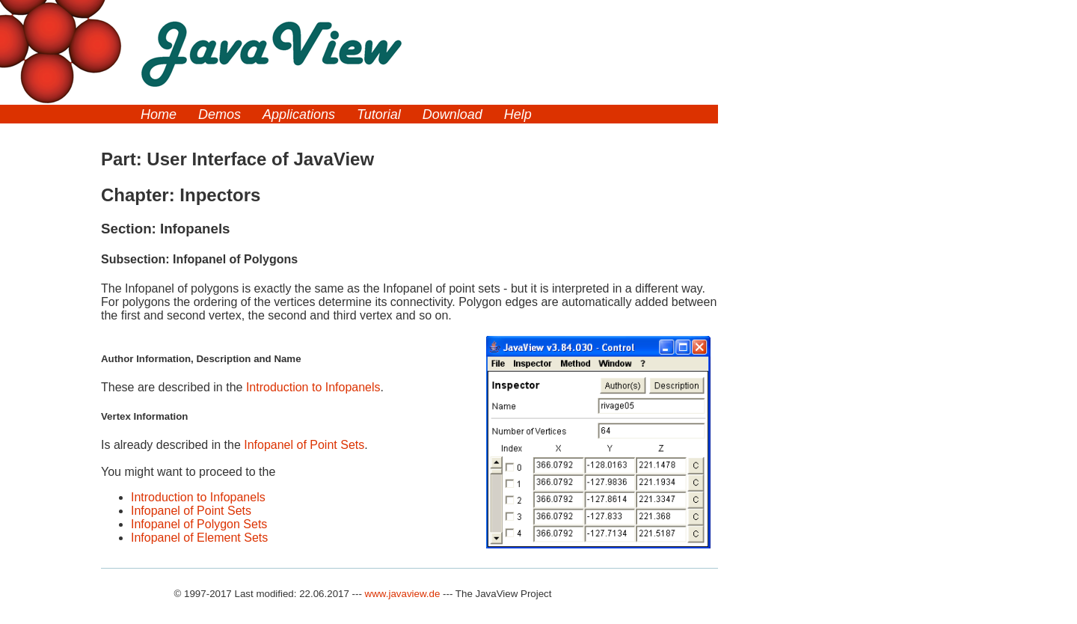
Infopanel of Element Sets (199, 537)
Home (159, 114)
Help (518, 114)
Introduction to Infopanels (313, 387)
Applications (299, 114)
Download (452, 114)
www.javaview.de (403, 593)
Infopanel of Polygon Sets (199, 524)
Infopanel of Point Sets (304, 444)
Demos (219, 114)
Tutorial (379, 114)
